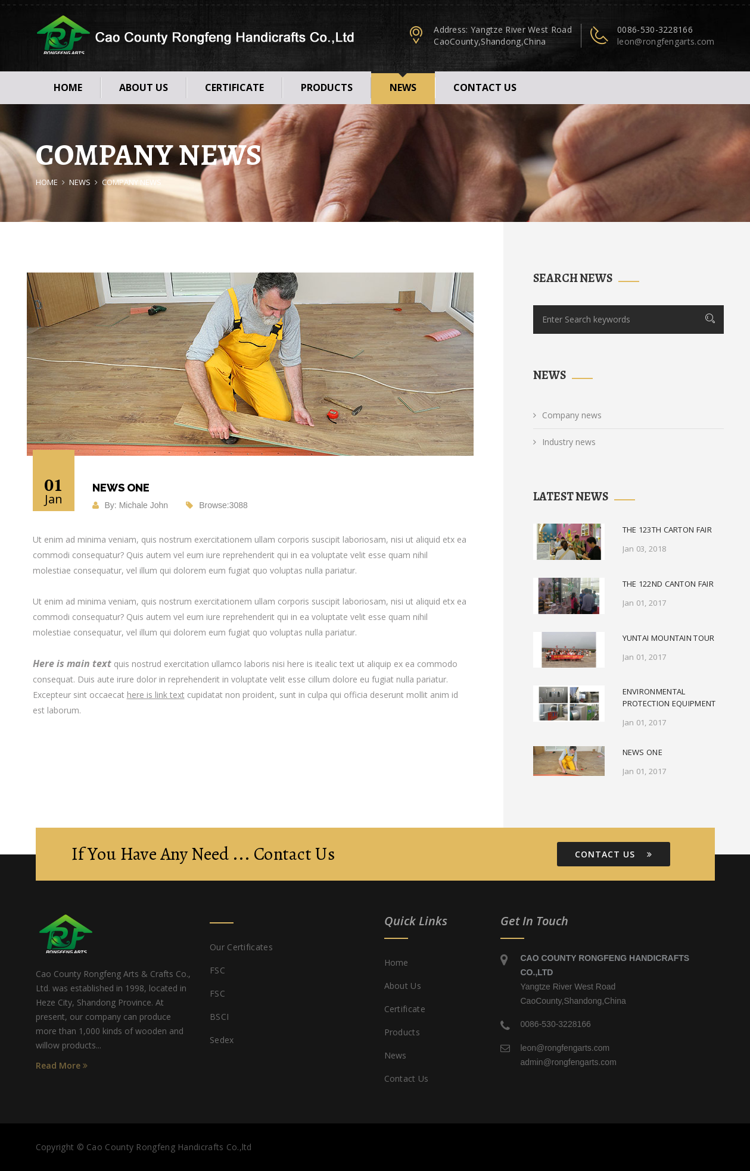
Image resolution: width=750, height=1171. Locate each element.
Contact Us (613, 854)
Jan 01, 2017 (645, 602)
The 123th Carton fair (667, 529)
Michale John (144, 505)
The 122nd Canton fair (668, 583)
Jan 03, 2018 (645, 548)
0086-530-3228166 (655, 29)
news (403, 87)
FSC (217, 970)
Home (68, 87)
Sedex (222, 1039)
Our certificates (241, 947)
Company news (567, 415)
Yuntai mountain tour (669, 638)
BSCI (219, 1016)
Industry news (564, 441)
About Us (143, 87)
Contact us (484, 87)
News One (642, 752)
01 (53, 490)
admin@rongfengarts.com (569, 1062)
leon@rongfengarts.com (665, 41)
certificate (234, 87)
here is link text (156, 694)
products (327, 87)
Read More (62, 1065)
